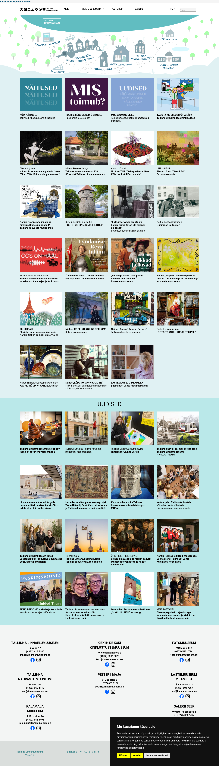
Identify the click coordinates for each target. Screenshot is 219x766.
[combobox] (188, 10)
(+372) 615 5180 (35, 651)
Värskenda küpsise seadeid (15, 1)
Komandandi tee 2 (109, 652)
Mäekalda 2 (109, 679)
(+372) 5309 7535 (184, 715)
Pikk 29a (35, 684)
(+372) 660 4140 (35, 687)
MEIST (67, 9)
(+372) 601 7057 (184, 687)
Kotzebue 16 (35, 716)
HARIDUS (138, 9)
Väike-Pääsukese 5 (184, 711)
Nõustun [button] (123, 755)
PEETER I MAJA (109, 674)
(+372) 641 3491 (35, 719)
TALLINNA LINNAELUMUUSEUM (35, 643)
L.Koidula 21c (184, 684)
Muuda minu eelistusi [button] (157, 755)
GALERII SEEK (184, 706)
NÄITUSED (117, 9)
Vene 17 (35, 648)
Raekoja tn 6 (184, 648)
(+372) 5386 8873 (109, 656)
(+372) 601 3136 (109, 683)
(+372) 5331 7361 (184, 651)
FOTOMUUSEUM (184, 643)
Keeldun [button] (137, 755)
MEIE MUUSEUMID (91, 9)
